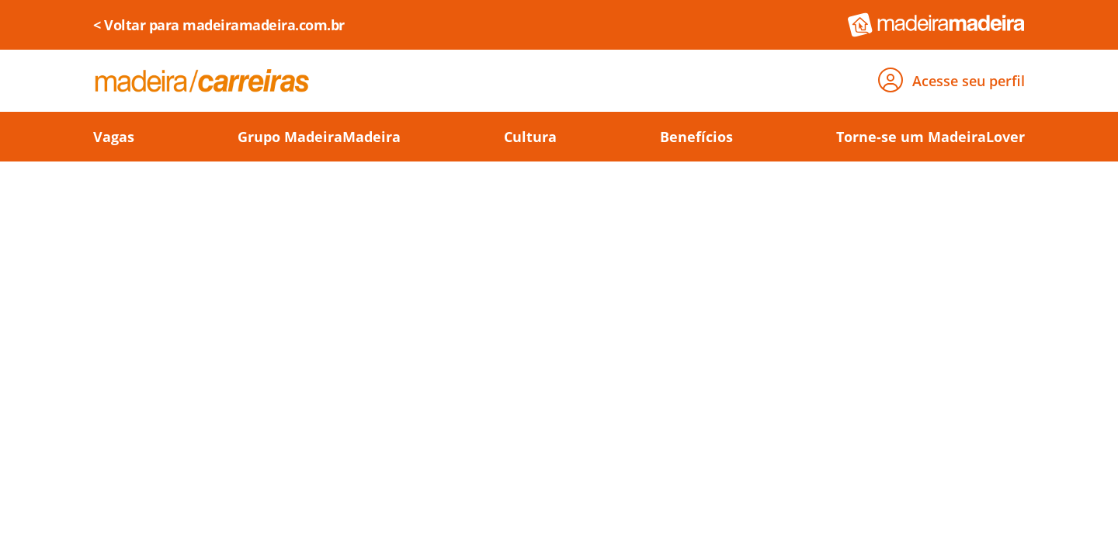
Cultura (530, 136)
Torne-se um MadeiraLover (930, 136)
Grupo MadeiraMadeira (319, 136)
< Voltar (219, 25)
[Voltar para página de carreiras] (202, 80)
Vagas (113, 136)
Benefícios (696, 136)
